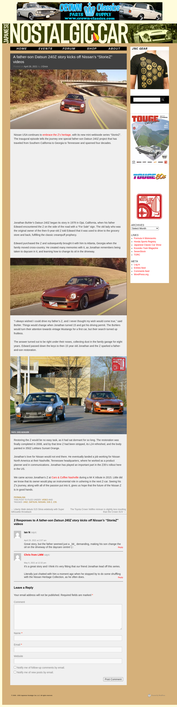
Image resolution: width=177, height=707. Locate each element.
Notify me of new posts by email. (35, 672)
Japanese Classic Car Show (147, 245)
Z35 (55, 502)
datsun (33, 502)
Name (18, 633)
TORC (137, 254)
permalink (19, 497)
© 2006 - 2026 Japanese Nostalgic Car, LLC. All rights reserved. (32, 695)
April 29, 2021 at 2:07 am (35, 540)
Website (18, 656)
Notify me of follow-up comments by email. (41, 667)
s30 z (49, 502)
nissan (42, 502)
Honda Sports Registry (145, 241)
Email (18, 644)
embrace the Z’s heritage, (57, 134)
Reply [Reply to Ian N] (120, 547)
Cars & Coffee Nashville (65, 477)
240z (25, 502)
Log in (137, 264)
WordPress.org (141, 274)
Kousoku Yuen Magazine (146, 248)
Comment (19, 602)
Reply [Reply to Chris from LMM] (120, 577)
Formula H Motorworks (145, 238)
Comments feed (142, 271)
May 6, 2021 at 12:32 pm (35, 563)
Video (45, 500)
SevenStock (140, 251)
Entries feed (140, 268)
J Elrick (44, 66)
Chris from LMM (34, 554)
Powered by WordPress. (158, 695)
